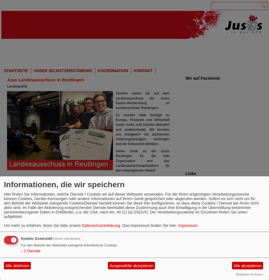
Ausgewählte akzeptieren (131, 266)
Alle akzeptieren (248, 266)
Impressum (188, 225)
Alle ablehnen (17, 266)
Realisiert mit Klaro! (249, 274)
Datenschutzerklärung (101, 225)
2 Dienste (30, 251)
